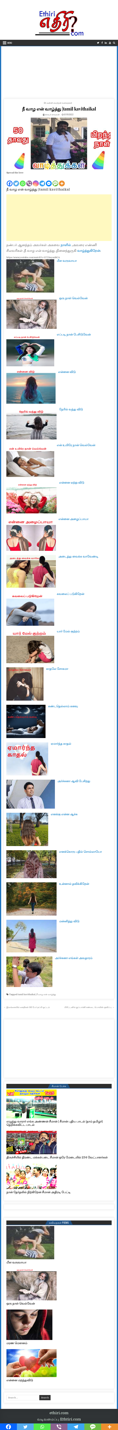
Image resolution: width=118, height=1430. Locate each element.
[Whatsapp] (23, 180)
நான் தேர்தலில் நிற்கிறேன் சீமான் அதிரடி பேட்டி (38, 1192)
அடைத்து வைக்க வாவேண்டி (78, 556)
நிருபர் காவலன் (52, 114)
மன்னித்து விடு (69, 921)
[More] (62, 180)
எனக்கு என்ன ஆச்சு (64, 814)
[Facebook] (10, 180)
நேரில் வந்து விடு (71, 409)
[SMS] (55, 180)
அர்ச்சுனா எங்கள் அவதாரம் (73, 958)
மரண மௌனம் (16, 1343)
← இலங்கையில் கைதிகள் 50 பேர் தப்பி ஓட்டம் (27, 1007)
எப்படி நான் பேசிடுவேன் (74, 334)
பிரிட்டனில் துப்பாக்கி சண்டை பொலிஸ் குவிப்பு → (89, 1007)
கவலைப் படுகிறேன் (70, 594)
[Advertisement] (59, 71)
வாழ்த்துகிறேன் (88, 251)
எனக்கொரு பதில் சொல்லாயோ (80, 851)
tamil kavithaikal (26, 994)
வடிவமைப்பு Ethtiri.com (59, 1419)
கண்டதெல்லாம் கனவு (63, 706)
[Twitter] (16, 180)
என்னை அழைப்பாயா (73, 519)
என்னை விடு (67, 372)
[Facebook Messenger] (49, 180)
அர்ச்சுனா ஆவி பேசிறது (73, 781)
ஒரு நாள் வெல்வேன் (73, 298)
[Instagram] (36, 180)
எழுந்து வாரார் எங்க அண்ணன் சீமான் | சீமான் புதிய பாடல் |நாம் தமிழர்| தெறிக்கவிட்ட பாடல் (54, 1123)
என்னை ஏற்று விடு (71, 482)
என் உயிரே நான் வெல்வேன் (76, 445)
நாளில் (66, 245)
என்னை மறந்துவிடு (19, 1380)
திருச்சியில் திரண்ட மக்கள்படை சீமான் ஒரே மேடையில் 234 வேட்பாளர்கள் (57, 1157)
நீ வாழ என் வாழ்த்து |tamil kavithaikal (59, 109)
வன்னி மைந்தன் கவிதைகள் (59, 102)
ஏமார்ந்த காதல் (61, 743)
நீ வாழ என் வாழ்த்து (46, 994)
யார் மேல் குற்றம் (68, 631)
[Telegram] (42, 180)
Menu (9, 42)
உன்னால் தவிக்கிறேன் (74, 883)
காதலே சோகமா (57, 668)
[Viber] (29, 180)
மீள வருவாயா (67, 260)
